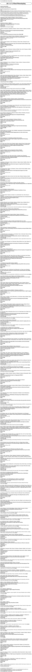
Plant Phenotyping (8, 7)
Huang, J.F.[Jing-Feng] (5, 420)
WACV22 (1, 557)
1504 (5, 649)
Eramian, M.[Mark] (18, 514)
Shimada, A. (22, 614)
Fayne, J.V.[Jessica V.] (17, 346)
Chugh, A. (17, 625)
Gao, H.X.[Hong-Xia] (23, 105)
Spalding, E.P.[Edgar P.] (11, 17)
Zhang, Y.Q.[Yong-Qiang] (12, 339)
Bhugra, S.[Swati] (3, 569)
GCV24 (1, 537)
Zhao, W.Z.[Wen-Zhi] (9, 463)
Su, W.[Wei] (7, 296)
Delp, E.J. (8, 601)
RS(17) (1, 395)
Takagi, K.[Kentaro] (15, 456)
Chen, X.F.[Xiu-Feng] (3, 442)
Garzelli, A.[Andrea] (20, 353)
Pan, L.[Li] (22, 433)
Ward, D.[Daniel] (3, 124)
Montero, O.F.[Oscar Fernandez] (23, 385)
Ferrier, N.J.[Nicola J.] (19, 17)
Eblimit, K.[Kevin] (25, 90)
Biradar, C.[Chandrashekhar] (19, 98)
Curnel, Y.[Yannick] (22, 282)
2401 (4, 545)
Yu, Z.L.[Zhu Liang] (5, 106)
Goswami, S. (8, 608)
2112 (5, 206)
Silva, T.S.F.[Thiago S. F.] (8, 113)
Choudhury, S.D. (2, 608)
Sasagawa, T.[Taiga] (9, 455)
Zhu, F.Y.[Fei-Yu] (7, 143)
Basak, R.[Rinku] (3, 248)
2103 (4, 140)
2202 (5, 237)
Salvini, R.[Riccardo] (14, 352)
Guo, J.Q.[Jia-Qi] (14, 366)
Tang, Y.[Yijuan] (19, 339)
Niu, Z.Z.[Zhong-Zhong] (4, 406)
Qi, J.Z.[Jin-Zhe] (22, 255)
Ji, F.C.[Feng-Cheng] (16, 463)
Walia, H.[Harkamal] (19, 144)
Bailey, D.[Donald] (19, 149)
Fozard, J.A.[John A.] (19, 62)
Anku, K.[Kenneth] (3, 392)
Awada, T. (16, 608)
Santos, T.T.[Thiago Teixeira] (4, 644)
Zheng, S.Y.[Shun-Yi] (8, 208)
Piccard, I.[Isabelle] (18, 283)
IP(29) (1, 108)
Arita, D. (14, 614)
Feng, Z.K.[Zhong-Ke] (26, 492)
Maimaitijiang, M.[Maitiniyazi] (11, 90)
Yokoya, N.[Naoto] (17, 521)
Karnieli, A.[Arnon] (11, 189)
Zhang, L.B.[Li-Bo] (19, 168)
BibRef (1, 21)
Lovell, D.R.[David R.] (17, 632)
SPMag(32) (2, 24)
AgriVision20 (2, 590)
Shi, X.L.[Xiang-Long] (15, 485)
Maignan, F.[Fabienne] (16, 373)
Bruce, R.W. (16, 582)
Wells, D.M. (11, 620)
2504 (4, 410)
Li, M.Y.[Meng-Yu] (3, 262)
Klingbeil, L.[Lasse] (14, 379)
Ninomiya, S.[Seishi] (27, 176)
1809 (4, 604)
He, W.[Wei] (7, 319)
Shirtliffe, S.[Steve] (26, 162)
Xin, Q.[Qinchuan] (24, 155)
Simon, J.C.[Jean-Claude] (24, 638)
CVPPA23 (1, 544)
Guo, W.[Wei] (10, 83)
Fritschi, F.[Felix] (11, 92)
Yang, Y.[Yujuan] (3, 500)
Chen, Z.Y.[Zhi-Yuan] (23, 406)
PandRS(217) (2, 362)
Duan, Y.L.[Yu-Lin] (11, 176)
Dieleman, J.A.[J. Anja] (4, 652)
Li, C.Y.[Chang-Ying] (9, 68)
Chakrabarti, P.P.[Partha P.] (18, 534)
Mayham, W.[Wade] (16, 49)
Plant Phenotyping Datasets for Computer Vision (11, 34)
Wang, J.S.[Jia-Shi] (5, 486)
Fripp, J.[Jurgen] (11, 632)
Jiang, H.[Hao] (8, 419)
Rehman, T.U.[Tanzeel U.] (12, 168)
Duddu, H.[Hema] (20, 162)
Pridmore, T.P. (15, 620)
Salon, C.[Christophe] (16, 638)
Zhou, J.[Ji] (6, 361)
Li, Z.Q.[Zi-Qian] (19, 296)
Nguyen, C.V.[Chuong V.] (4, 632)
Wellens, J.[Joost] (11, 283)
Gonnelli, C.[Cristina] (13, 353)
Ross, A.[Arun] (9, 399)
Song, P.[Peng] (23, 486)
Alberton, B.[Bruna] (18, 112)
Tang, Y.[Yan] (27, 485)
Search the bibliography (4, 670)
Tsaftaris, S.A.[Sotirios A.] (24, 36)
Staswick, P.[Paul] (13, 144)
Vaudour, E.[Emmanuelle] (24, 373)
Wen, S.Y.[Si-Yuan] (3, 463)
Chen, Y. (1, 601)
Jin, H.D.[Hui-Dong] (18, 194)
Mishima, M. (11, 614)
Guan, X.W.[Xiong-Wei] (4, 448)
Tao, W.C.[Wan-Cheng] (13, 296)
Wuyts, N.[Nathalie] (8, 76)
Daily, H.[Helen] (5, 633)
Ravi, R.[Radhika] (14, 130)
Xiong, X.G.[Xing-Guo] (21, 419)
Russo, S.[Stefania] (24, 202)
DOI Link (1, 72)
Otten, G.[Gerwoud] (23, 41)
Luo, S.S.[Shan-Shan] (17, 433)
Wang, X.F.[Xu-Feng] (14, 472)
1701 (4, 636)
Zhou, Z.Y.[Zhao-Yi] (9, 327)
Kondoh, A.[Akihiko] (14, 262)
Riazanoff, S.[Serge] (18, 427)
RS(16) (1, 307)
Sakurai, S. (6, 614)
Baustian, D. (9, 582)
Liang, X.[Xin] (13, 255)
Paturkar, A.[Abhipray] (4, 149)
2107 (4, 173)
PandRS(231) (2, 489)
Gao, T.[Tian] (2, 143)
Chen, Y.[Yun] (24, 339)
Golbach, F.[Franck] (3, 41)
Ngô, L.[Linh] (22, 49)
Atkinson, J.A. (7, 620)
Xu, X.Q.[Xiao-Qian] (8, 338)
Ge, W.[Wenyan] (8, 366)
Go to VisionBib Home (3, 0)
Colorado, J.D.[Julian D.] (20, 214)
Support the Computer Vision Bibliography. (15, 670)
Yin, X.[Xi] (8, 55)
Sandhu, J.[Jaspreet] (19, 143)
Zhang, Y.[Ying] (2, 296)
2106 (4, 147)
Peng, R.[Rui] (22, 463)
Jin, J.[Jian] (8, 169)
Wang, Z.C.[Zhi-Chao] (3, 493)
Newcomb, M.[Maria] (25, 91)
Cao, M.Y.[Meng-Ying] (3, 155)
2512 (5, 490)
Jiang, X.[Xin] (14, 155)
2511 (4, 476)
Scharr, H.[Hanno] (3, 36)
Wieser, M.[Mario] (3, 527)
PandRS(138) (2, 79)
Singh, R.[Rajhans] (3, 508)
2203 (4, 246)
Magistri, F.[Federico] (8, 555)
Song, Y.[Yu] (2, 651)
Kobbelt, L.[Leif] (25, 548)
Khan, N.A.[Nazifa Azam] (4, 514)
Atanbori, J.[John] (3, 119)
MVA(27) (1, 37)
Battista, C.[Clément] (15, 426)
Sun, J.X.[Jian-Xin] (3, 144)
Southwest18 (2, 603)
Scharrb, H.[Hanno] (20, 28)
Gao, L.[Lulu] (24, 241)
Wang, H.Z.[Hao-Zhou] (4, 176)
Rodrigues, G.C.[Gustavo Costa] (8, 645)
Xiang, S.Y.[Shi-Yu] (5, 234)
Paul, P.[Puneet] (12, 143)
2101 (4, 135)
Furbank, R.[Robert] (24, 632)
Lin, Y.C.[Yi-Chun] (8, 130)
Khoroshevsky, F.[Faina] (4, 182)
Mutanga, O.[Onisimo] (10, 98)
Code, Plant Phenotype (4, 180)
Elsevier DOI (2, 32)
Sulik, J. (12, 582)
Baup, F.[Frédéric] (3, 426)
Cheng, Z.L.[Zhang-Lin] (10, 521)
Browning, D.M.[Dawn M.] (12, 227)
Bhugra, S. (2, 625)
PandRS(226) (2, 437)
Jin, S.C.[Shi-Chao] (11, 234)
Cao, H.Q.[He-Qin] (3, 255)
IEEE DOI (1, 25)
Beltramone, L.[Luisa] (20, 352)
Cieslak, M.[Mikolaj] (12, 514)
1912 (4, 598)
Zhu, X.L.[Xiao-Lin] (24, 360)
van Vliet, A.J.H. (23, 658)
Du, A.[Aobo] (2, 485)
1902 (4, 95)
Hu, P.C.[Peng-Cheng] (3, 83)
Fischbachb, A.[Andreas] (12, 28)
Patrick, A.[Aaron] (3, 68)
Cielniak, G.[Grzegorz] (11, 541)
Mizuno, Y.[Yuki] (2, 455)
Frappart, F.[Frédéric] (25, 427)
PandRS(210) (2, 315)
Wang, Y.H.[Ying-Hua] (8, 485)
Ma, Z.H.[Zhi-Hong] (10, 269)
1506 (4, 25)
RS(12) (1, 101)
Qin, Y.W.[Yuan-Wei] (15, 434)
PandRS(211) (2, 329)
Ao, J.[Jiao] (6, 492)
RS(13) (1, 134)
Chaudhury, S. (11, 625)
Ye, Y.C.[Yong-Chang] (20, 311)
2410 (4, 538)
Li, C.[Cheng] (2, 241)
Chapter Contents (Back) (4, 6)
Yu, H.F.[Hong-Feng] (26, 144)
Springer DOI (2, 38)
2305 (4, 287)
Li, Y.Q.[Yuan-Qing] (12, 106)
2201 (4, 211)
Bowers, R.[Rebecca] (10, 346)
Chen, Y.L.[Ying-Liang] (22, 233)
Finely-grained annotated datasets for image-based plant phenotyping (14, 15)
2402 (4, 308)
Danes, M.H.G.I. (7, 658)
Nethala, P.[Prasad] (3, 385)
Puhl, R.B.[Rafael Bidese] (10, 508)
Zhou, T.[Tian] (2, 131)
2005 (4, 116)
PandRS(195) (2, 272)
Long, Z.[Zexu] (17, 255)
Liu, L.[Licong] (12, 360)
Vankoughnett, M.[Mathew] (17, 392)
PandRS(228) (2, 467)
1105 (5, 655)
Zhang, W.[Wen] (19, 241)
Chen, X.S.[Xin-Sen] (14, 338)
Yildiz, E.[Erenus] (12, 548)
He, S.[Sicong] (20, 442)
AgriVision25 (2, 510)
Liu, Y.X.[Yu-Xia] (2, 311)
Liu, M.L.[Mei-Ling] (11, 448)
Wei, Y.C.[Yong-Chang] (15, 327)
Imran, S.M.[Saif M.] (21, 55)
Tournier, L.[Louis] (3, 427)
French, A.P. (20, 620)
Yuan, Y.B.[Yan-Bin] (10, 442)
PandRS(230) (2, 480)
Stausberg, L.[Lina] (3, 379)
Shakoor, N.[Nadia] (17, 92)
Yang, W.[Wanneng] (17, 486)
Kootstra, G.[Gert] (10, 41)
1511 (5, 641)
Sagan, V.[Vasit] (2, 90)
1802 (4, 72)
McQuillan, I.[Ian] (25, 514)
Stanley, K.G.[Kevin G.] (13, 162)
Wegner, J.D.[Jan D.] (6, 203)
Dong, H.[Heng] (25, 442)
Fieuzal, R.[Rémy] (9, 426)
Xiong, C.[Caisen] (7, 297)
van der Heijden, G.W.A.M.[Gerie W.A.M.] (18, 651)
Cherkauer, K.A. (9, 588)
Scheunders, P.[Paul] (15, 76)
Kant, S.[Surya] (19, 137)
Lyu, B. (1, 588)
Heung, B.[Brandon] (3, 393)
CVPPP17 (1, 610)
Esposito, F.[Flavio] (13, 91)
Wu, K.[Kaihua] (2, 413)
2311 (4, 301)
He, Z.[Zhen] (22, 304)
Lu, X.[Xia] (11, 500)
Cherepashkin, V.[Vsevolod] (4, 548)
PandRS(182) (2, 205)
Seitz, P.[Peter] (14, 555)
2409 (5, 363)
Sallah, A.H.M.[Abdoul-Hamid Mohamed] (12, 282)
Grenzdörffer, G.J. (3, 595)
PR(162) (1, 402)
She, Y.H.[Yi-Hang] (10, 202)
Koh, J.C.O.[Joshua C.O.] (4, 137)
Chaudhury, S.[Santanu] (15, 569)
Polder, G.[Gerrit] (28, 651)
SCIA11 (1, 654)
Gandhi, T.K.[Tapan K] (14, 575)
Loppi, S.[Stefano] (26, 353)
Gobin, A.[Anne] (3, 282)
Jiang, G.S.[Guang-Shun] (19, 256)
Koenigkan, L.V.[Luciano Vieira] (14, 644)
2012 (4, 585)
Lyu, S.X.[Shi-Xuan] (21, 338)
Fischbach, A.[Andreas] (18, 548)
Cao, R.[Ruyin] (2, 360)
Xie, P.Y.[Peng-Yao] (16, 269)
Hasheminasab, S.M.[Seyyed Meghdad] (24, 130)
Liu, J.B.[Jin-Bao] (11, 486)
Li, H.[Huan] (2, 492)
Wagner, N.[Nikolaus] (3, 541)
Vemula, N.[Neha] (15, 385)
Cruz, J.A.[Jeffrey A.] (3, 55)
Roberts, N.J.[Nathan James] (4, 256)
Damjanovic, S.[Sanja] (16, 41)
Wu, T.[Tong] (2, 338)
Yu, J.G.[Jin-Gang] (3, 105)
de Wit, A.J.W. (18, 658)
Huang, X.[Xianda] (25, 296)
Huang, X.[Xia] (2, 208)
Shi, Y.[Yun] (15, 176)
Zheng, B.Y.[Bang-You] (27, 83)
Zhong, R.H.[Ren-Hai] (14, 419)
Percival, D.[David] (9, 392)
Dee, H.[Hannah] (9, 36)
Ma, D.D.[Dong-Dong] (3, 168)
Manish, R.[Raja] (3, 130)
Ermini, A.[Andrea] (7, 353)
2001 (5, 122)
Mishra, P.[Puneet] (16, 75)
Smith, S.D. (4, 588)
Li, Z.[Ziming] (19, 155)
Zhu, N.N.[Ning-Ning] (15, 208)
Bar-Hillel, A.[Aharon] (20, 182)
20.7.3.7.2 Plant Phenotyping (16, 4)
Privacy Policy (10, 0)
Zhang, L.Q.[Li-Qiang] (27, 463)
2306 (4, 293)
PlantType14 (2, 648)
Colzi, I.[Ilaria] (8, 352)
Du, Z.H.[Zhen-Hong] (13, 420)
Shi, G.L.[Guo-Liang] (9, 233)
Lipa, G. (5, 582)
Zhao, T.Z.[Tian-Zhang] (15, 406)
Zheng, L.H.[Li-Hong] (16, 562)
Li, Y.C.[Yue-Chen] (11, 361)
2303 (4, 279)
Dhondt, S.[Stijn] (28, 75)
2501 (4, 376)
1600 (22, 34)
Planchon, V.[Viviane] (24, 283)
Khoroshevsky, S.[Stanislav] (12, 182)
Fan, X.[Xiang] (20, 500)
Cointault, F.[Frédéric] (9, 638)
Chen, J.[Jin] (11, 56)
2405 (5, 330)
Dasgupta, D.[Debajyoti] (4, 534)
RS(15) (1, 278)
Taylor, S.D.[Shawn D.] (3, 227)
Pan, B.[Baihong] (3, 433)
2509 (4, 461)
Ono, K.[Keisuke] (20, 456)
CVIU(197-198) (2, 126)
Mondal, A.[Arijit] (11, 534)
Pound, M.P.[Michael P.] (4, 62)
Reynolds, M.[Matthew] (8, 304)
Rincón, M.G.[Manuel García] (5, 214)
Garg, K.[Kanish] (8, 569)
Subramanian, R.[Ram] (4, 17)
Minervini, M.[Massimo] (4, 28)
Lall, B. (14, 625)
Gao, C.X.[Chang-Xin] (16, 105)
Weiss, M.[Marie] (6, 283)
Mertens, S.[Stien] (22, 75)
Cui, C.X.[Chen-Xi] (22, 485)
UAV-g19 (1, 597)
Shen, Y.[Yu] (15, 311)
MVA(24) (1, 19)
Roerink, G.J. (2, 658)
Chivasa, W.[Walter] (3, 98)
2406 (4, 335)
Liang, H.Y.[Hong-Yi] (18, 360)
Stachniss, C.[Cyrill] (26, 555)
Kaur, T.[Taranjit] (8, 575)
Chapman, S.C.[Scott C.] (16, 83)
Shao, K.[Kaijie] (12, 413)
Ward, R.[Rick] (6, 92)
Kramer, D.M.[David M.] (5, 56)
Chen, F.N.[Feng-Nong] (18, 413)
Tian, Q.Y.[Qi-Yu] (3, 419)
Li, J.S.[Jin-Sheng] (15, 233)
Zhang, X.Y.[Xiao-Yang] (9, 311)
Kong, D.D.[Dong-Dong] (4, 339)
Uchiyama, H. (2, 614)
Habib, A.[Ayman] (8, 131)
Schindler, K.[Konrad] (13, 203)
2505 (4, 417)
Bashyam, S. (12, 608)
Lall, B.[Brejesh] (22, 569)
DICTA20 (1, 565)
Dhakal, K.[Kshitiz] (18, 508)
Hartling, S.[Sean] (7, 91)
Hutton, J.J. (2, 582)
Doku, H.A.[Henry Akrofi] (26, 143)
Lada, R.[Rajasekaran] (25, 392)
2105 (4, 572)
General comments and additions (5, 669)
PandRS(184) (2, 236)
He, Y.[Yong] (22, 269)
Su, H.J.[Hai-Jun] (12, 256)
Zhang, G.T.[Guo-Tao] (27, 338)
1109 (4, 661)
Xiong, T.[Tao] (16, 442)
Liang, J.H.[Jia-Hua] (11, 492)
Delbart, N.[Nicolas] (9, 373)
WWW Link (2, 10)
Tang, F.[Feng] (2, 472)
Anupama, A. (6, 625)
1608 (5, 38)
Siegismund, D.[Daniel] (10, 527)
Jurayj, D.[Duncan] (3, 346)
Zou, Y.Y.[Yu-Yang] (7, 241)
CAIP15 (1, 640)
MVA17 (1, 627)
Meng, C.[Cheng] (8, 434)
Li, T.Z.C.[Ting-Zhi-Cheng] (10, 478)
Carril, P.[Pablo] (2, 352)
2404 (5, 316)
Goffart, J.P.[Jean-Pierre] (8, 284)
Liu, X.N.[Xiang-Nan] (6, 501)
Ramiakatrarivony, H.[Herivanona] (24, 426)
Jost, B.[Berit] (9, 379)
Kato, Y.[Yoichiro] (20, 176)
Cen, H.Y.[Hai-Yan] (27, 269)
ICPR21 (1, 571)
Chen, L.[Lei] (8, 413)
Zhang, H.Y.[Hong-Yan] (12, 319)
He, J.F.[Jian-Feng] (13, 241)
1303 (5, 20)
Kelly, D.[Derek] (2, 49)
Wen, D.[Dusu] (27, 255)
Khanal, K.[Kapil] (19, 91)
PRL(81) (1, 31)
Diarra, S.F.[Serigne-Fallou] (10, 427)
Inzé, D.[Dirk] (2, 76)
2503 (5, 403)
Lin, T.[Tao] (18, 420)
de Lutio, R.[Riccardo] (3, 202)
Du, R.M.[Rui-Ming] (3, 269)
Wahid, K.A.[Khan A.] (9, 248)
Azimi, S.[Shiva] (2, 575)
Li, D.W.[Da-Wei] (3, 233)
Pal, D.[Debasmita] (3, 399)
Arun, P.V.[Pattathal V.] (4, 189)
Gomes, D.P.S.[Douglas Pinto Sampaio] (6, 562)
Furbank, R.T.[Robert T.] (16, 304)
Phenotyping (2, 7)
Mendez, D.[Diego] (13, 214)
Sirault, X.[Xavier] (11, 633)
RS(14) (1, 210)
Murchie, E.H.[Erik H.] (26, 62)
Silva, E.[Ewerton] (3, 112)
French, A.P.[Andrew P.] (16, 36)
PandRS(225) (2, 422)
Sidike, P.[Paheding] (19, 90)
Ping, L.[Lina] (15, 500)
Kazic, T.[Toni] (2, 50)
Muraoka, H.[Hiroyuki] (7, 456)
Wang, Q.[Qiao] (2, 464)
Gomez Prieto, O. (13, 658)
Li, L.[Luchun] (7, 360)
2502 (4, 396)
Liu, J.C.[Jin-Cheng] (20, 366)
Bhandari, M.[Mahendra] (6, 386)
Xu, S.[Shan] (16, 478)
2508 (4, 452)
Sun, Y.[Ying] (10, 155)
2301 (5, 273)
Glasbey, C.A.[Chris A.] (8, 651)
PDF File (1, 33)
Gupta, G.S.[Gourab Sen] (12, 149)
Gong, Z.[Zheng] (3, 366)
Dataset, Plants (6, 10)
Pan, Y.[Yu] (8, 144)
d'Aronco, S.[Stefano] (17, 202)
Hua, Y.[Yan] (8, 255)
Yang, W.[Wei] (8, 262)
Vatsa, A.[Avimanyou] (9, 49)
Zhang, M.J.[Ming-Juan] (19, 492)
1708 (4, 628)
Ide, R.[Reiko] (23, 455)
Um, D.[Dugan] (9, 385)
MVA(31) (1, 121)
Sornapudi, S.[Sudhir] (24, 508)
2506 (4, 431)
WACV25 (1, 529)
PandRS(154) (2, 86)
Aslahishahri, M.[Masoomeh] (5, 162)
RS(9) (1, 71)
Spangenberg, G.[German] (12, 137)
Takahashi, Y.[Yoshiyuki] (16, 455)
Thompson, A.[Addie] (27, 49)
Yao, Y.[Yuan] (26, 433)
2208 (4, 252)
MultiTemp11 (2, 660)
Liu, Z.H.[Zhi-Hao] (3, 521)
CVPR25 (1, 523)
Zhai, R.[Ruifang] (28, 486)
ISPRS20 (1, 584)
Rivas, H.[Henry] (3, 373)
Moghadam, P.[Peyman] (10, 124)
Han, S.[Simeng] (3, 638)
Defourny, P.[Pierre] (16, 284)
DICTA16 (1, 635)
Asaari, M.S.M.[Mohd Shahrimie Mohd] (6, 75)
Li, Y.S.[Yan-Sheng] (9, 105)
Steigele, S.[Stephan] (17, 527)
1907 (5, 87)
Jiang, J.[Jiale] (20, 448)
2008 (4, 102)
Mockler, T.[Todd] (23, 92)
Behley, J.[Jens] (19, 555)
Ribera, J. (4, 601)
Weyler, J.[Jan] (2, 555)
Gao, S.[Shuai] (26, 311)
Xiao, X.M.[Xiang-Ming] (10, 433)
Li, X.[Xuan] (10, 406)
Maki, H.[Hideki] (24, 168)
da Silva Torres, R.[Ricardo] (10, 112)
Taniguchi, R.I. (26, 614)
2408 (4, 343)
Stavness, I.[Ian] (5, 163)
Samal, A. (19, 608)
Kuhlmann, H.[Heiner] (21, 379)
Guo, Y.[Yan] (22, 83)
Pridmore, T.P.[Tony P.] (3, 63)
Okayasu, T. (18, 614)
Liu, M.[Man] (2, 319)
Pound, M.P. (2, 620)
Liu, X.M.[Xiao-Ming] (14, 55)
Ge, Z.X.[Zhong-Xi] (8, 472)
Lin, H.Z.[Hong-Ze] (25, 413)
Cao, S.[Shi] (16, 448)
